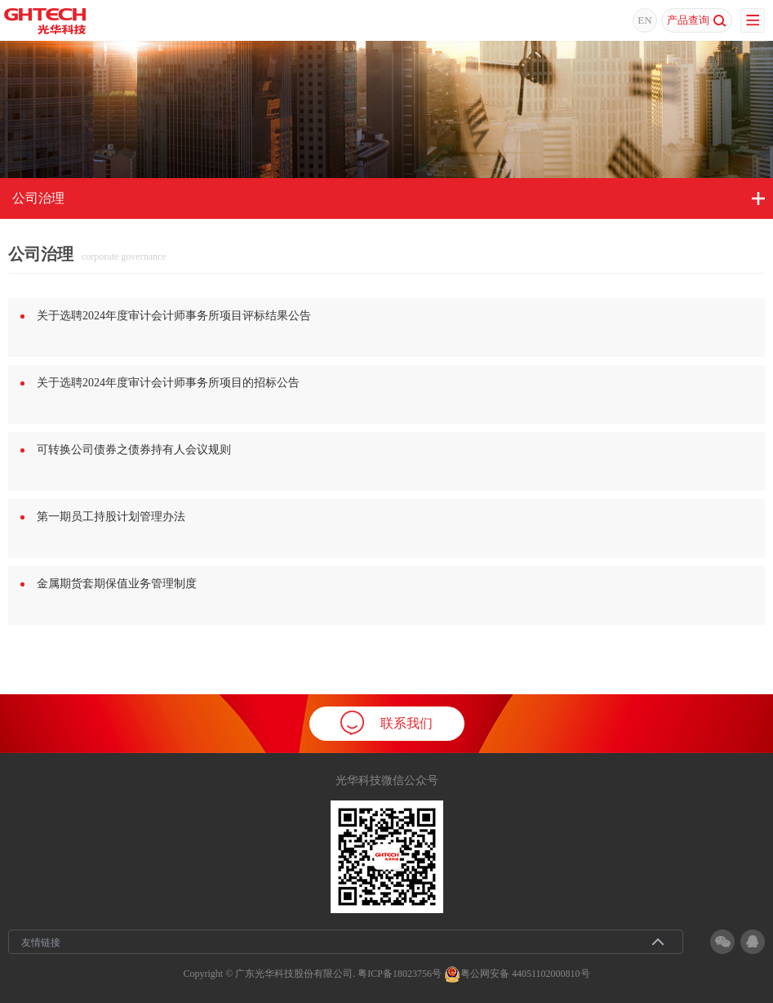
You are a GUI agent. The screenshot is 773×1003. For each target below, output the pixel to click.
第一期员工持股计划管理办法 (111, 516)
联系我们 (386, 723)
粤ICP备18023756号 (400, 972)
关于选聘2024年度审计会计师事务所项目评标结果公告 (174, 316)
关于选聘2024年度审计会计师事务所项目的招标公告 (168, 383)
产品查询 (696, 20)
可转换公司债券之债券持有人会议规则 (134, 450)
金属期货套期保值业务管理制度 (117, 583)
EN (644, 20)
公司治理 (38, 198)
